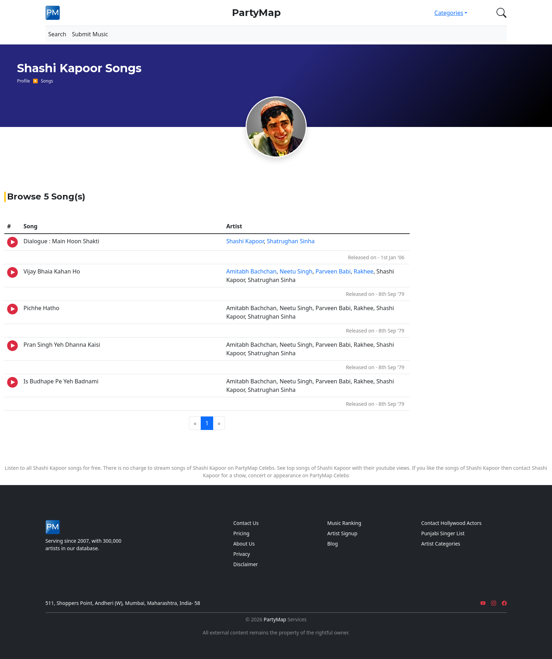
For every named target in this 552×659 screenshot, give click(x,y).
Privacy (241, 554)
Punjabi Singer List (443, 533)
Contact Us (246, 523)
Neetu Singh (295, 271)
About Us (244, 543)
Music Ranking (344, 523)
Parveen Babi (333, 271)
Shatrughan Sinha (291, 241)
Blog (332, 543)
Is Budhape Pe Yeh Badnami (61, 381)
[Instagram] (493, 603)
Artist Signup (342, 533)
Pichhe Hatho (41, 308)
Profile (23, 81)
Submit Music (90, 34)
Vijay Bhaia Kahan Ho (51, 271)
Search (57, 34)
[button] (500, 13)
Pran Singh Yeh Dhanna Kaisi (61, 345)
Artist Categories (441, 543)
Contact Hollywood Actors (451, 523)
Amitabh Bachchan (251, 271)
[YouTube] (482, 603)
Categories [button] (449, 13)
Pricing (241, 533)
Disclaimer (245, 564)
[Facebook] (504, 603)
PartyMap (256, 12)
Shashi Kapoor (245, 241)
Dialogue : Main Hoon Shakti (61, 241)
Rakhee (363, 271)
